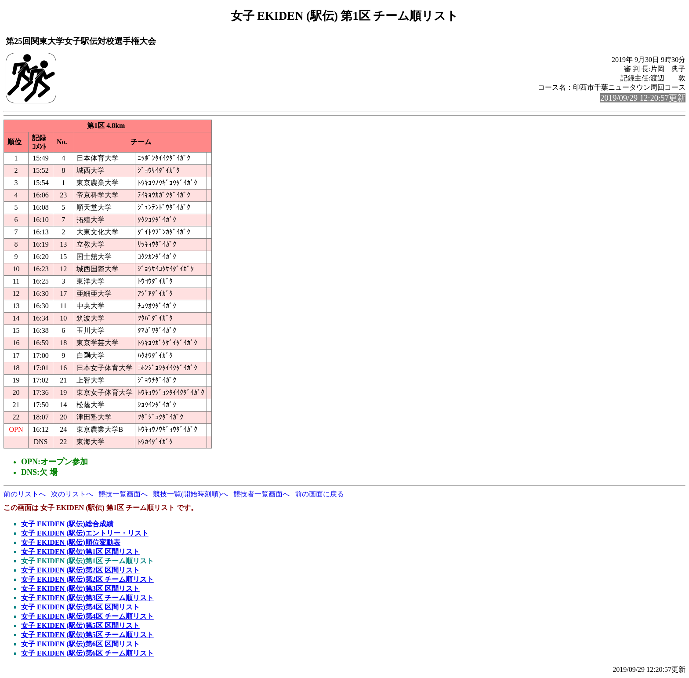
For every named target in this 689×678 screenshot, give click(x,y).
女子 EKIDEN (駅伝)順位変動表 (70, 542)
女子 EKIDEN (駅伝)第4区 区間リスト (80, 607)
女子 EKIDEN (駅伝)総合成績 (67, 524)
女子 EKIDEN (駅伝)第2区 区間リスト (80, 570)
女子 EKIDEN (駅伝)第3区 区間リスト (80, 588)
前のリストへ (25, 494)
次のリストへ (72, 494)
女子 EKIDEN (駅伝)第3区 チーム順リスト (87, 597)
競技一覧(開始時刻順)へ (190, 494)
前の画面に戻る (319, 494)
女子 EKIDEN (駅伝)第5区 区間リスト (80, 625)
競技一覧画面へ (123, 494)
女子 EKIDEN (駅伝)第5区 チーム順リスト (87, 634)
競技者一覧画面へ (261, 494)
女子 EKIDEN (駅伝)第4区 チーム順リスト (87, 616)
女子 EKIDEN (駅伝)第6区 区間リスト (80, 644)
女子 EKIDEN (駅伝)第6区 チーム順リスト (87, 653)
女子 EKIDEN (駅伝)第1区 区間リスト (80, 551)
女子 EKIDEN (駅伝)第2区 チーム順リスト (87, 579)
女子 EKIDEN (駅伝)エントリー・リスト (85, 533)
